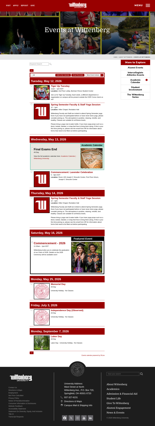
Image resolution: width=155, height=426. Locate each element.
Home (115, 57)
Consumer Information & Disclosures (22, 403)
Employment (13, 393)
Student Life (114, 398)
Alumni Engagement (119, 408)
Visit (8, 5)
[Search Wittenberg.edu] (123, 374)
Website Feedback (15, 406)
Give (33, 5)
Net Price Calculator (16, 395)
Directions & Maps (15, 390)
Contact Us (12, 387)
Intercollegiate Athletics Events (135, 73)
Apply (16, 5)
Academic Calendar (135, 81)
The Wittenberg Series (135, 95)
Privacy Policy (13, 398)
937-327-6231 (71, 397)
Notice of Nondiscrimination (19, 401)
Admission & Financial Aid (122, 393)
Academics (113, 389)
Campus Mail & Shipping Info (78, 405)
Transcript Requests (16, 417)
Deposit (24, 5)
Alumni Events (135, 67)
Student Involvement (135, 88)
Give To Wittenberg (118, 403)
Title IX (11, 414)
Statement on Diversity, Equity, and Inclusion (25, 411)
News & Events (115, 412)
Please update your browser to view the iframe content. (67, 64)
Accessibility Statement (17, 409)
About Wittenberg (125, 57)
